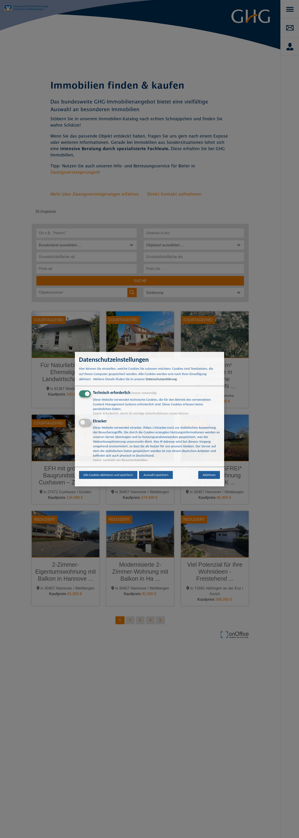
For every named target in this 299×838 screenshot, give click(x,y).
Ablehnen (209, 475)
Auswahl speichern (155, 475)
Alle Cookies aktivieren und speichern (108, 475)
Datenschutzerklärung (161, 379)
